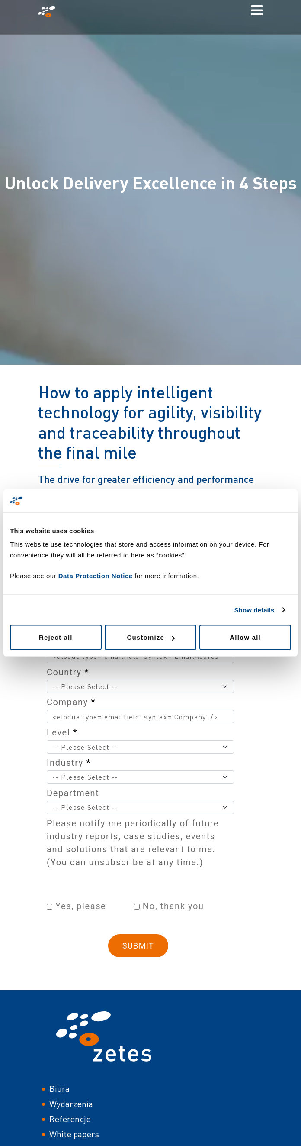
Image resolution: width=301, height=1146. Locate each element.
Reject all (56, 637)
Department (73, 793)
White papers (74, 1134)
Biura (59, 1088)
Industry (69, 763)
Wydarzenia (71, 1103)
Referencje (70, 1119)
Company (71, 702)
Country (68, 672)
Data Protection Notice (95, 575)
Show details (254, 609)
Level (62, 732)
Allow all (245, 637)
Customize (151, 637)
